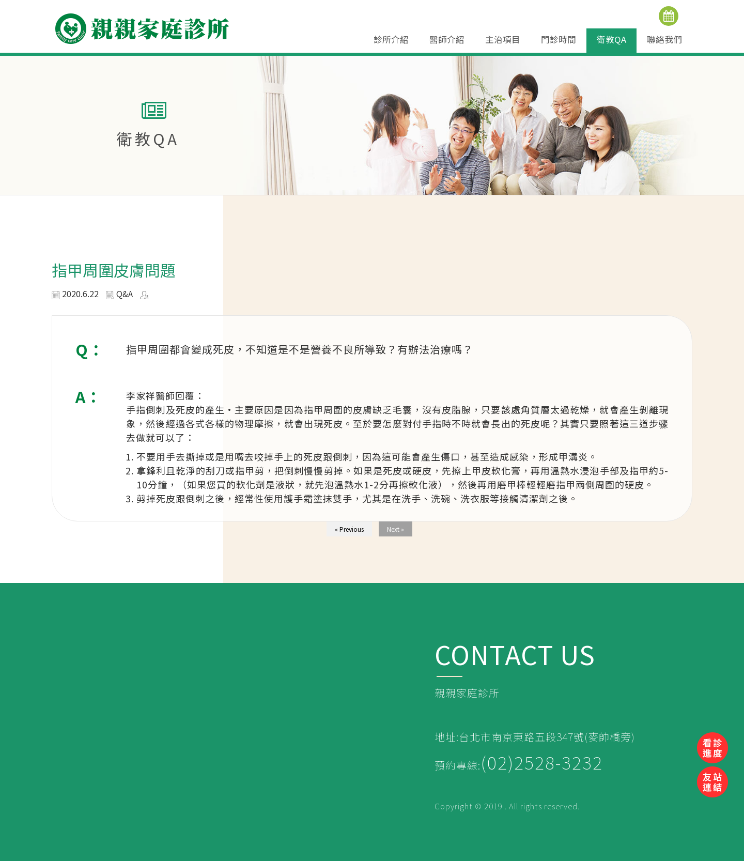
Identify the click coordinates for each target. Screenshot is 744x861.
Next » (395, 529)
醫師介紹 (446, 39)
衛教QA (611, 39)
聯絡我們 (664, 39)
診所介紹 (391, 39)
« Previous (349, 529)
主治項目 (502, 39)
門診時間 (558, 39)
